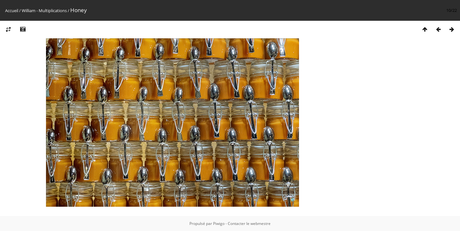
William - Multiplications (44, 10)
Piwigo (219, 223)
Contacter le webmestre (249, 223)
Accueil (11, 10)
